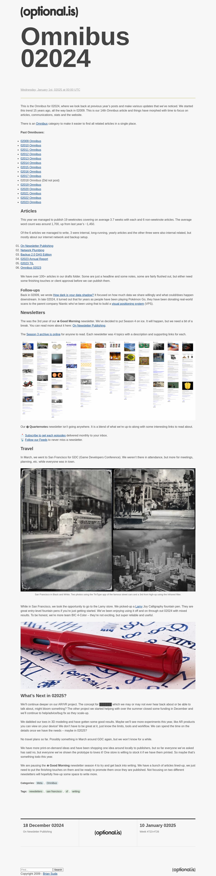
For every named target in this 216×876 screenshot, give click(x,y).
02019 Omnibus (31, 184)
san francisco (54, 791)
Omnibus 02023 (31, 267)
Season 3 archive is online (43, 334)
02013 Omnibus (31, 158)
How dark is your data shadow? (73, 295)
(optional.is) (49, 12)
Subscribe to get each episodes (45, 435)
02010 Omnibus (31, 145)
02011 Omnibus (31, 149)
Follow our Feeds (36, 439)
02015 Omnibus (31, 167)
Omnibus (42, 123)
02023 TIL (27, 263)
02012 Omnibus (31, 154)
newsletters (35, 791)
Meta (39, 783)
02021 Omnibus (31, 193)
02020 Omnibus (31, 189)
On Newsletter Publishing (37, 245)
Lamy (138, 606)
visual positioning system (128, 303)
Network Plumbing (32, 250)
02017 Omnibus (31, 176)
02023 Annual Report (34, 259)
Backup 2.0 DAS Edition (36, 254)
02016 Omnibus (31, 171)
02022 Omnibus (31, 197)
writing (76, 791)
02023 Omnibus (31, 202)
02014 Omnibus (31, 162)
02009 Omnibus (31, 141)
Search (58, 869)
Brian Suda (50, 873)
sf (67, 791)
